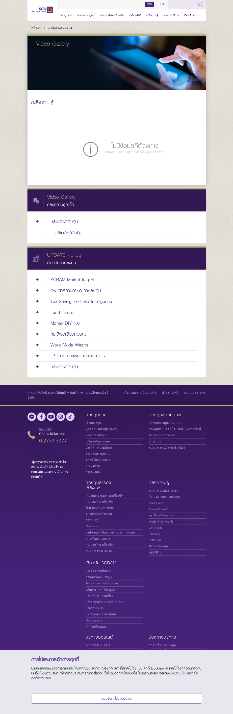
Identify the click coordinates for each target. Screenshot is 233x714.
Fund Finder (156, 503)
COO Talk (155, 540)
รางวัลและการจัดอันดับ (101, 614)
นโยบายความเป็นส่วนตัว (139, 392)
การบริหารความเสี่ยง (99, 596)
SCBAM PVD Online (99, 551)
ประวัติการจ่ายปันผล (99, 447)
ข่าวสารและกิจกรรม (162, 435)
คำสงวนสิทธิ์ (170, 392)
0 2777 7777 (53, 440)
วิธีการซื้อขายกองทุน (162, 645)
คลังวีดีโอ (155, 552)
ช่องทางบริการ (171, 15)
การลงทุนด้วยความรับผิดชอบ (105, 602)
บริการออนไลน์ (99, 637)
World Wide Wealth (161, 521)
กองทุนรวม (66, 15)
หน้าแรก (37, 27)
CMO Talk (155, 528)
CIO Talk (154, 534)
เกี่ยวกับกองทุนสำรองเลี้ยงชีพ (104, 495)
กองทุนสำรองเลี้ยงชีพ (112, 15)
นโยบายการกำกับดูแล (100, 589)
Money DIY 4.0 (158, 509)
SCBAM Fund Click (98, 645)
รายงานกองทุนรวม (98, 454)
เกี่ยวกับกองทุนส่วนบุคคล (165, 423)
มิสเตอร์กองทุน (158, 546)
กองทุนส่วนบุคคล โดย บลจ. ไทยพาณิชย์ (175, 429)
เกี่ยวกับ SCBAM (101, 563)
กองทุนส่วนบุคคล (86, 15)
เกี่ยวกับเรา (189, 15)
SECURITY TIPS (195, 392)
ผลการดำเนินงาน (97, 435)
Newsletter (92, 526)
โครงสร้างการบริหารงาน (102, 583)
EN (162, 4)
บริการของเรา (95, 608)
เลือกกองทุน (93, 423)
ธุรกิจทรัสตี (135, 15)
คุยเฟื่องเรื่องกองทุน (161, 515)
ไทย (149, 4)
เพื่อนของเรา (94, 620)
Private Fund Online (167, 447)
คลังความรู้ (152, 15)
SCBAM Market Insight (163, 490)
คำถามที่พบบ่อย (96, 626)
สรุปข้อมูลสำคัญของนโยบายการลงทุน (110, 532)
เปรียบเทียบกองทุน (98, 441)
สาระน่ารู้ (155, 441)
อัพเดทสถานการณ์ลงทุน (164, 497)
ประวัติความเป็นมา (98, 571)
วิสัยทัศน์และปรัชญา (99, 577)
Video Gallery (60, 27)
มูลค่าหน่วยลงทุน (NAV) (101, 429)
